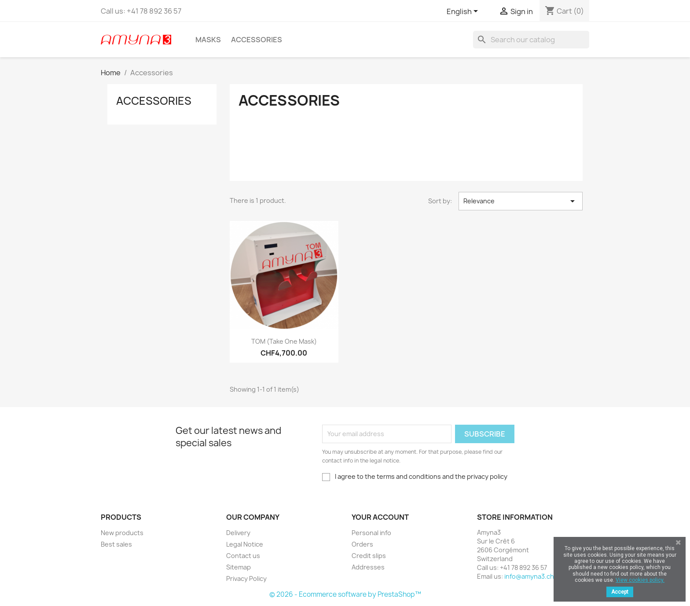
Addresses (368, 567)
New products (122, 533)
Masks (208, 39)
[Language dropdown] (464, 12)
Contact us (243, 555)
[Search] (531, 39)
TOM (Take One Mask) (284, 341)
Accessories (256, 39)
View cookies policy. (640, 580)
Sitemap (238, 567)
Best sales (116, 544)
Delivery (238, 533)
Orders (362, 544)
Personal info (371, 533)
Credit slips (369, 555)
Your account (380, 517)
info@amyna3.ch (529, 576)
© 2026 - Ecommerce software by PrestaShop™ (345, 594)
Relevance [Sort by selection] (520, 201)
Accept (619, 592)
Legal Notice (244, 544)
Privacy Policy (246, 578)
